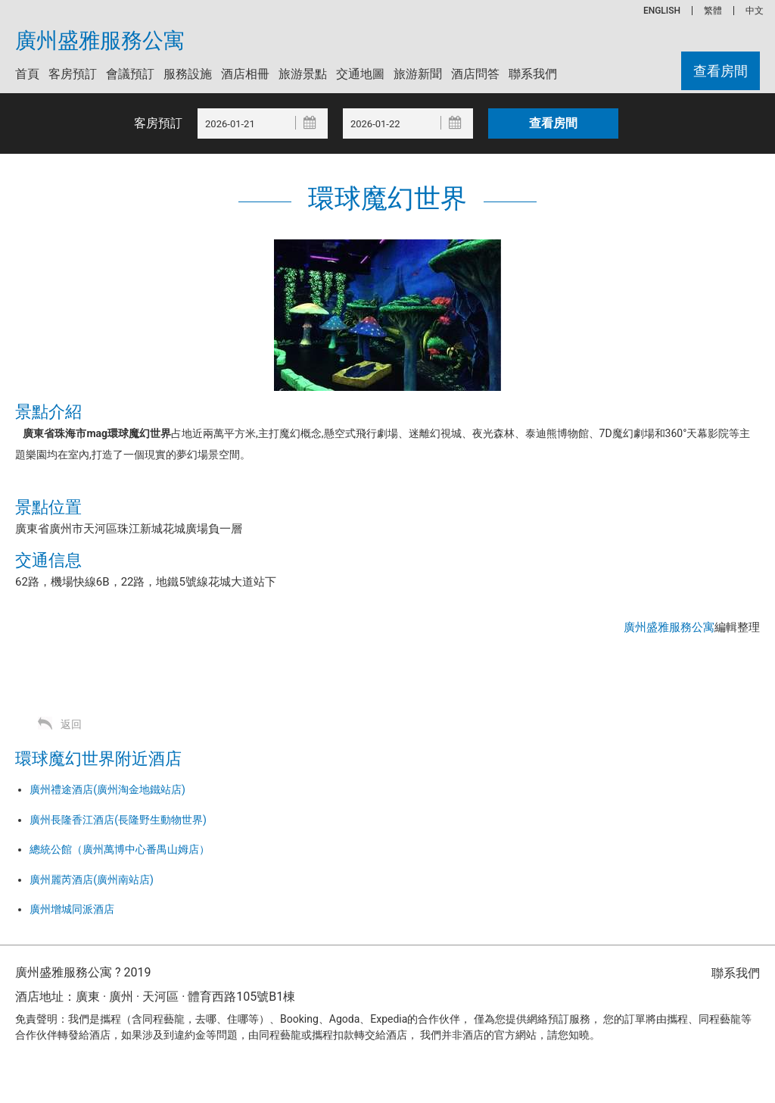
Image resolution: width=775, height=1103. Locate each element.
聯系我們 (533, 74)
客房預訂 (72, 74)
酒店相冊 (245, 74)
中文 (754, 10)
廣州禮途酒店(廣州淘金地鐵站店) (107, 789)
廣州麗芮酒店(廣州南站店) (92, 879)
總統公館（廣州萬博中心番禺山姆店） (120, 849)
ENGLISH (661, 10)
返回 (71, 724)
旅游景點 (303, 74)
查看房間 (720, 71)
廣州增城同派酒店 (72, 909)
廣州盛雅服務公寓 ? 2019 (83, 972)
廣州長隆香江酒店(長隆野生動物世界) (118, 820)
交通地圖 (360, 74)
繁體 (713, 10)
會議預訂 (130, 74)
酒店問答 (475, 74)
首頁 (27, 74)
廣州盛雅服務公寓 (100, 41)
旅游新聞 (418, 74)
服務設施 (187, 74)
